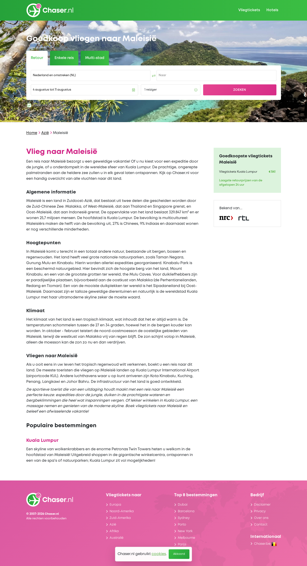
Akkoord (179, 554)
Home (31, 133)
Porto (182, 524)
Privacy (260, 511)
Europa (115, 504)
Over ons (261, 518)
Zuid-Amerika (120, 518)
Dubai (182, 504)
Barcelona (186, 511)
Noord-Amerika (122, 511)
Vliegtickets (249, 10)
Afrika (114, 531)
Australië (116, 537)
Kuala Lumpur (42, 440)
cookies (159, 554)
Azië (45, 133)
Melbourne (186, 537)
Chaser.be (265, 543)
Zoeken (239, 90)
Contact (260, 524)
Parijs (182, 544)
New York (185, 531)
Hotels (272, 10)
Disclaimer (262, 504)
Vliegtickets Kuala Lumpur (238, 172)
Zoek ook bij (49, 105)
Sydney (184, 518)
